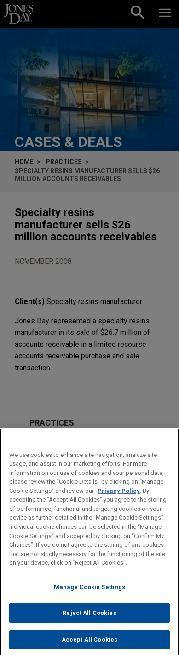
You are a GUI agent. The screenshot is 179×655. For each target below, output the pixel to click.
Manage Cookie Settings (90, 595)
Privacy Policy (119, 499)
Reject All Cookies (89, 622)
